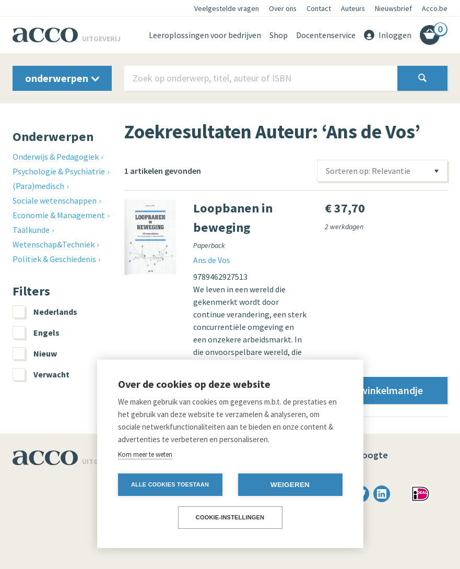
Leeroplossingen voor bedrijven (205, 35)
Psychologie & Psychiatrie (59, 171)
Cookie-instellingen (230, 517)
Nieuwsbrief (393, 8)
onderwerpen (62, 78)
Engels (36, 332)
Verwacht (41, 374)
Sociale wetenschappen (55, 200)
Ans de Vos (211, 260)
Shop (278, 35)
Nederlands (45, 311)
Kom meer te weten (145, 454)
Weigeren (290, 485)
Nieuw (35, 353)
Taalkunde (31, 229)
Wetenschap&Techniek (54, 244)
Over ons (283, 8)
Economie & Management (59, 215)
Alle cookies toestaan (170, 484)
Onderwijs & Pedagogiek (56, 156)
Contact (318, 8)
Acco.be (434, 8)
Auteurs (353, 8)
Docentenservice (326, 35)
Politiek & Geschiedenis (54, 259)
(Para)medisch (38, 186)
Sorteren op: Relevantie (368, 170)
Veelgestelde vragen (226, 8)
